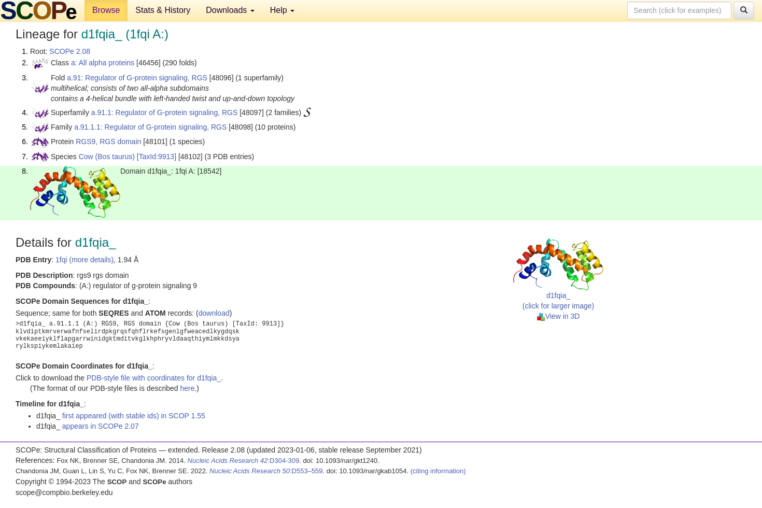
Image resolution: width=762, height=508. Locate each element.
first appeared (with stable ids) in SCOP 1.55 (133, 416)
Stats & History (162, 10)
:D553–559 (266, 471)
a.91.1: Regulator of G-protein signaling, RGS (164, 112)
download (214, 313)
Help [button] (282, 10)
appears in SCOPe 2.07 (100, 426)
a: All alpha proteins (102, 63)
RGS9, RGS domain (108, 141)
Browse (106, 10)
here (187, 388)
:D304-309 (244, 460)
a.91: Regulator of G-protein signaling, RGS (137, 78)
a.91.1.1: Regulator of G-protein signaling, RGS (150, 127)
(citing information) (438, 471)
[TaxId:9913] (156, 156)
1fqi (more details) (84, 260)
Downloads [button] (230, 10)
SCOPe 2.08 (69, 51)
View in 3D (558, 316)
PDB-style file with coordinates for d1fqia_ (154, 378)
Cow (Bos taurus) (107, 156)
